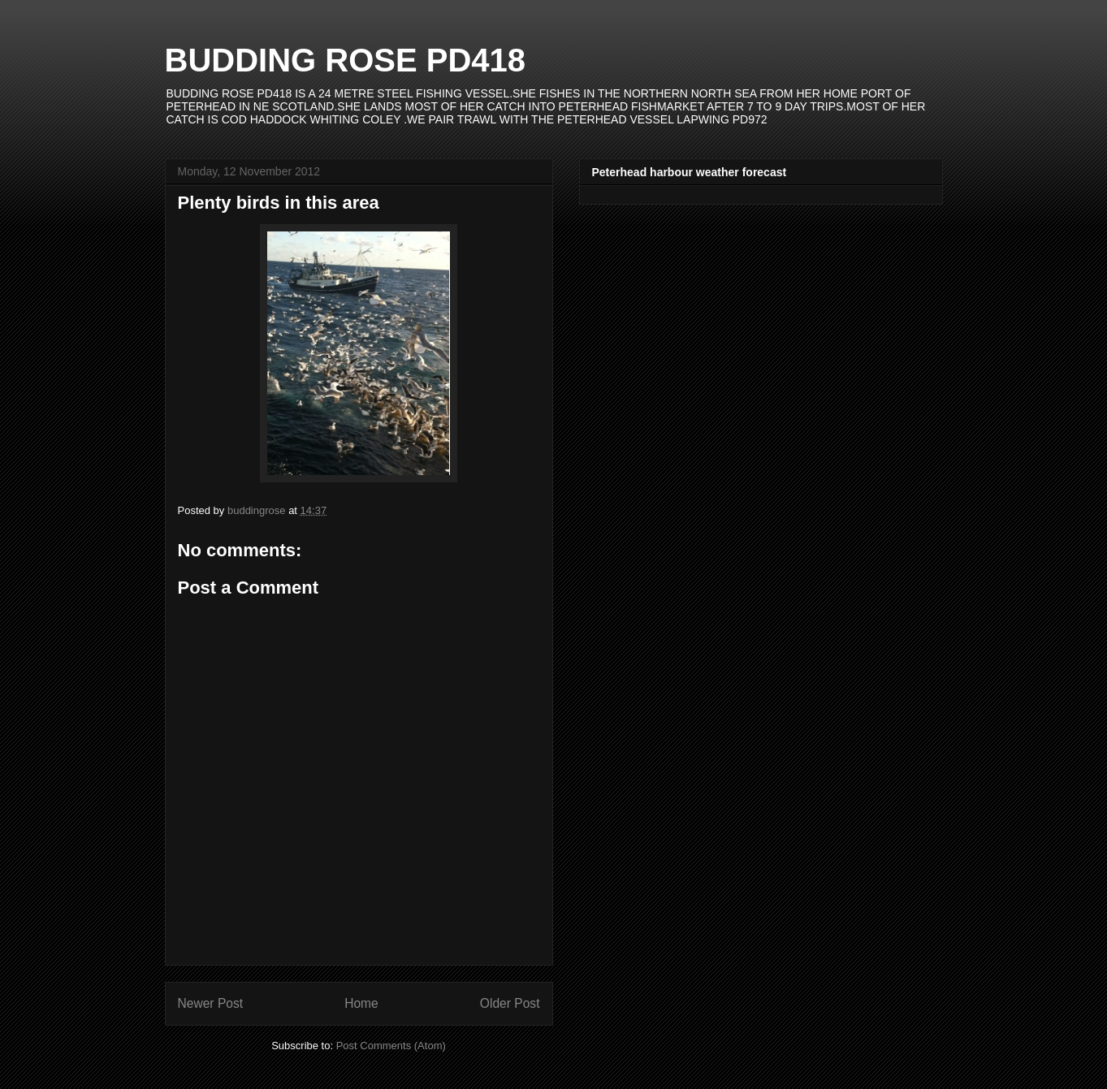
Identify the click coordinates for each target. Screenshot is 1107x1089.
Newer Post (211, 1003)
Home (361, 1003)
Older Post (510, 1003)
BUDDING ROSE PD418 (345, 60)
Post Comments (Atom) (391, 1045)
